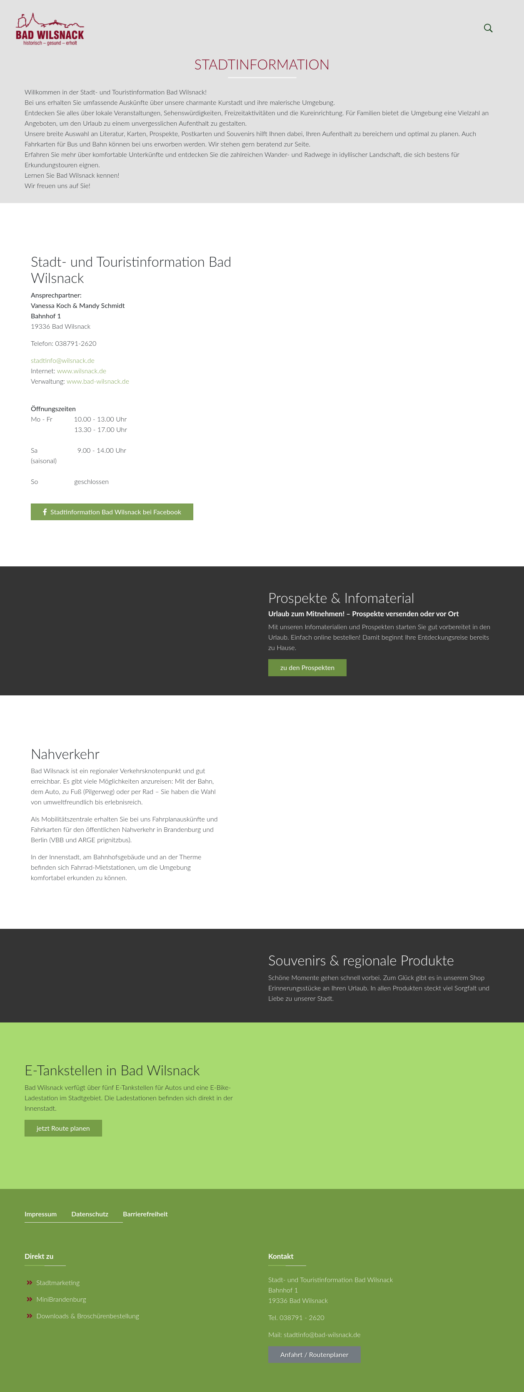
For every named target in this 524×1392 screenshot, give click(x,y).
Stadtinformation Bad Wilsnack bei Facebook (112, 512)
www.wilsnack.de (81, 371)
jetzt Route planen (63, 1128)
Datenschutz (89, 1214)
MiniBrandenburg (56, 1299)
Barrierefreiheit (145, 1214)
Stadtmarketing (53, 1282)
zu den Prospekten (307, 667)
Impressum (41, 1214)
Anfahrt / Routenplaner (314, 1354)
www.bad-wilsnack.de (98, 381)
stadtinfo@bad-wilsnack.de (322, 1334)
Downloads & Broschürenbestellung (83, 1316)
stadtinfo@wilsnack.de (63, 360)
